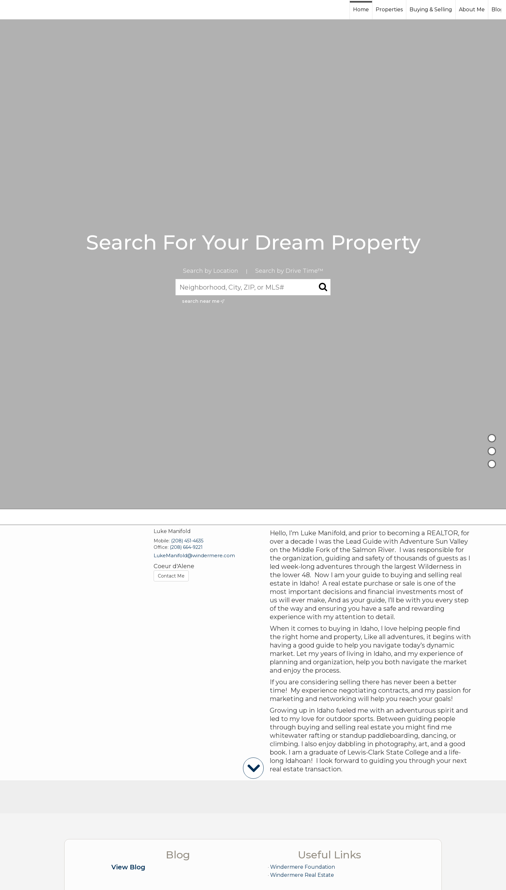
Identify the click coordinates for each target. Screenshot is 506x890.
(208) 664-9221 (186, 547)
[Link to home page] (29, 9)
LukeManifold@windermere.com (194, 555)
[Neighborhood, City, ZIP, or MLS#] (253, 287)
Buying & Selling (431, 9)
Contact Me (171, 576)
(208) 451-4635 (187, 541)
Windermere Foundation (302, 867)
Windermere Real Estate (302, 875)
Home (361, 9)
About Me (472, 9)
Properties (389, 9)
